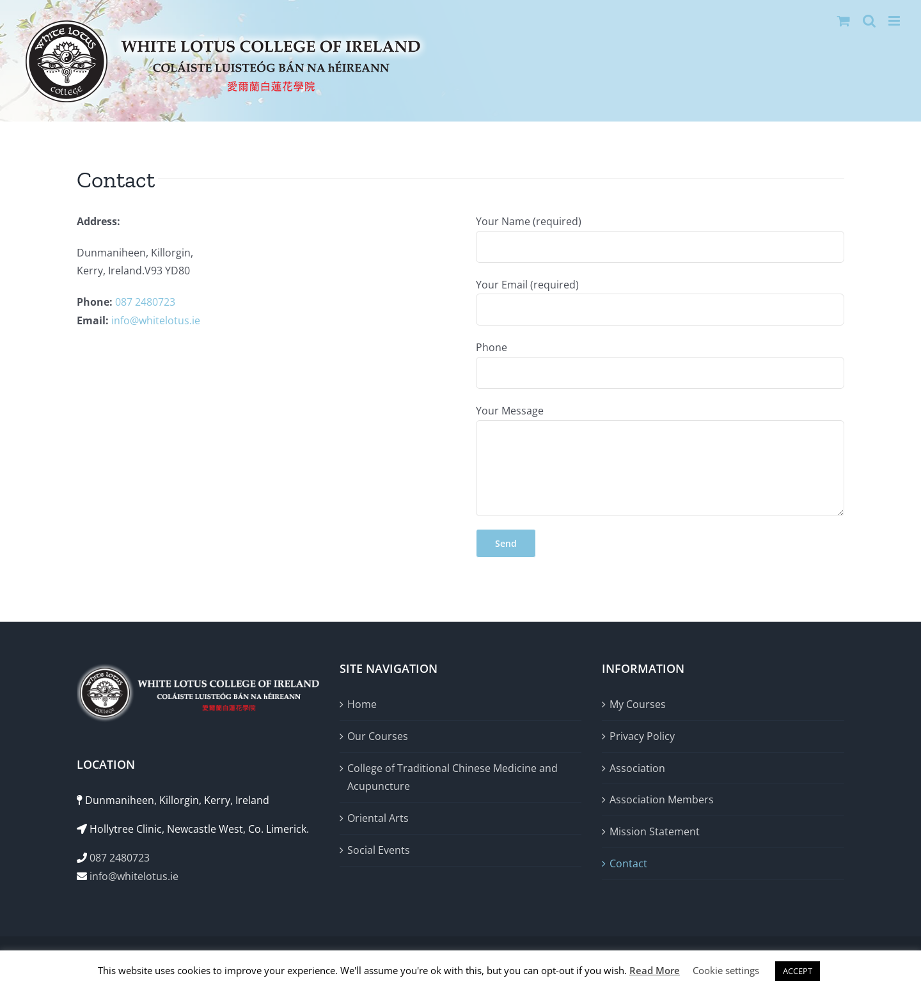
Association (637, 768)
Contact (628, 863)
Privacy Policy (642, 736)
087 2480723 (145, 302)
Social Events (378, 850)
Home (362, 704)
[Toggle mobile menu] (895, 21)
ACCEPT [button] (797, 971)
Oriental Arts (378, 818)
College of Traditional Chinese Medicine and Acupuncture (452, 777)
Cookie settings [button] (726, 970)
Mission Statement (655, 831)
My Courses (638, 704)
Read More (654, 970)
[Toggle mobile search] (869, 21)
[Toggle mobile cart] (843, 21)
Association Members (662, 799)
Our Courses (377, 736)
